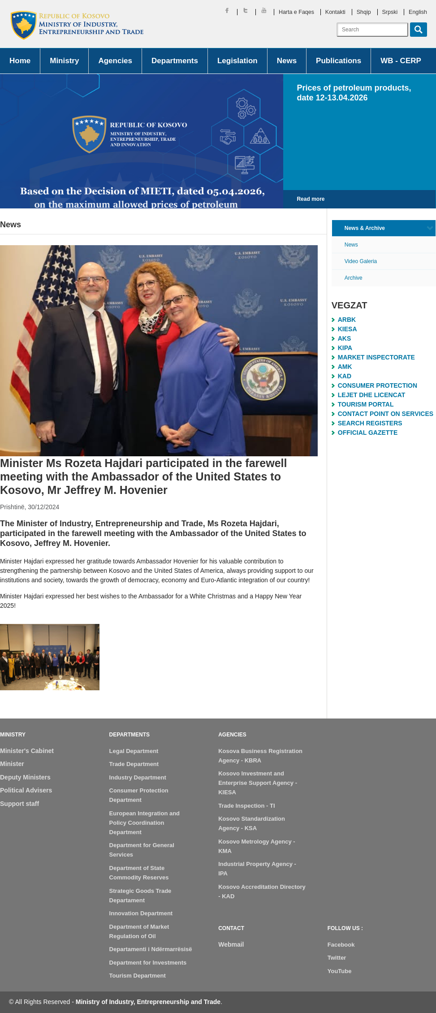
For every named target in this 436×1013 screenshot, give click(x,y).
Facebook (341, 944)
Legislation (237, 60)
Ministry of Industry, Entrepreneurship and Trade (148, 1001)
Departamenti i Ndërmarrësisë (150, 949)
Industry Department (137, 777)
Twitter (337, 957)
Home (19, 60)
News (287, 60)
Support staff (19, 803)
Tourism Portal (366, 404)
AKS (344, 338)
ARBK (347, 319)
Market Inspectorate (376, 357)
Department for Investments (148, 962)
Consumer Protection (377, 385)
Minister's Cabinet (27, 750)
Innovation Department (141, 913)
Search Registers (370, 423)
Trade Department (134, 764)
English (418, 12)
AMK (345, 366)
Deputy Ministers (25, 777)
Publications (338, 60)
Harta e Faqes (296, 12)
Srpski (390, 12)
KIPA (345, 347)
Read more (310, 199)
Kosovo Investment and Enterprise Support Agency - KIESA (257, 783)
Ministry (64, 60)
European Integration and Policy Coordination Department (144, 823)
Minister (12, 763)
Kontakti (335, 12)
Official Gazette (368, 432)
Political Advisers (26, 790)
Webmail (231, 944)
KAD (344, 376)
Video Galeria (361, 261)
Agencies (115, 60)
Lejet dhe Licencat (372, 394)
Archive (354, 278)
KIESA (347, 329)
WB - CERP (400, 60)
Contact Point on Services (385, 413)
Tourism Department (137, 975)
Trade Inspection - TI (246, 805)
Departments (174, 60)
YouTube (340, 971)
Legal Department (134, 751)
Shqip (364, 12)
